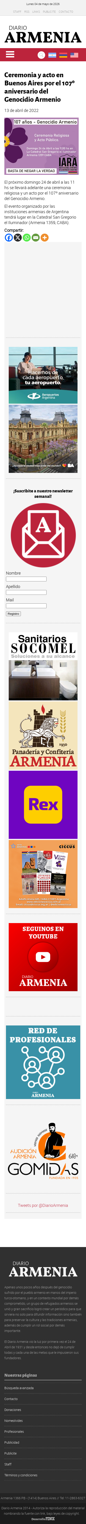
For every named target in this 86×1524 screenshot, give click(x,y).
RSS (26, 11)
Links (36, 11)
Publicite (49, 11)
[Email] (36, 238)
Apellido (13, 586)
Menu (10, 54)
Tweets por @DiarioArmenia (43, 1205)
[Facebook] (9, 238)
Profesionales (14, 1431)
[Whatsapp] (27, 238)
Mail (10, 600)
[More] (45, 238)
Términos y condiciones (20, 1475)
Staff (17, 11)
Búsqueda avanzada (19, 1388)
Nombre (13, 573)
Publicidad (11, 1442)
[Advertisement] (43, 290)
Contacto (66, 11)
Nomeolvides (13, 1420)
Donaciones (12, 1410)
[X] (18, 238)
